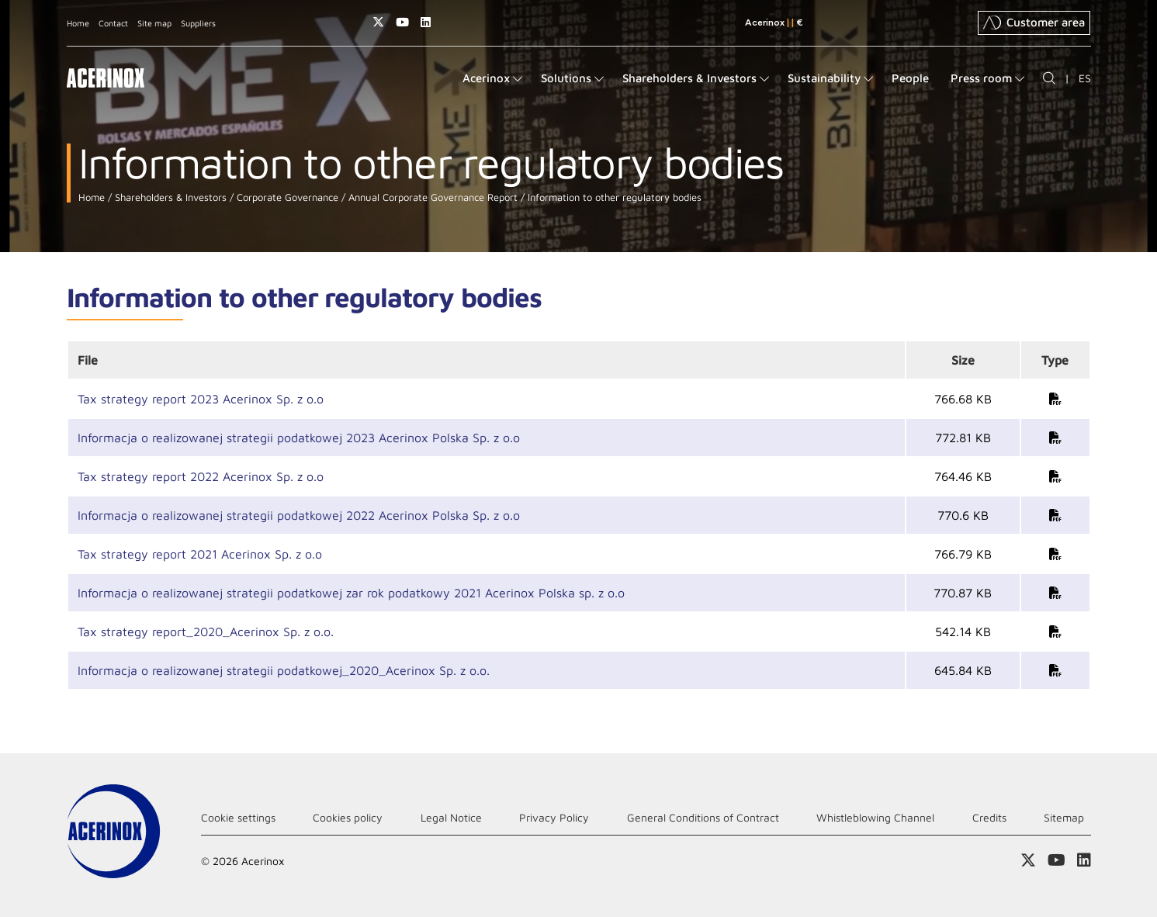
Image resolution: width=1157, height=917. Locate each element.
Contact (113, 23)
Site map (154, 23)
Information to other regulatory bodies (613, 197)
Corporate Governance (286, 197)
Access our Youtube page (402, 22)
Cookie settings (238, 817)
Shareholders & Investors (169, 197)
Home (78, 23)
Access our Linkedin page (426, 22)
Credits (989, 817)
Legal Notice (451, 817)
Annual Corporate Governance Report (431, 197)
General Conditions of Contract (703, 817)
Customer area (1034, 22)
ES (1085, 78)
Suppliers (198, 23)
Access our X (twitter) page (378, 22)
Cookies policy (348, 817)
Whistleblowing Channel (875, 817)
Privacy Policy (554, 817)
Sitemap (1064, 817)
